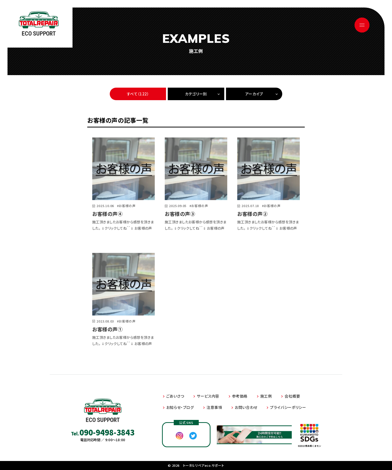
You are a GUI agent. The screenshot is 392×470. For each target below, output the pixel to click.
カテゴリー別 (196, 93)
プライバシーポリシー (288, 407)
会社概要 (292, 396)
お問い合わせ (246, 407)
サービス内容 (208, 396)
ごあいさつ (175, 396)
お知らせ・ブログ (180, 407)
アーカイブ (254, 93)
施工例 (266, 396)
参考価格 (240, 396)
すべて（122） (138, 93)
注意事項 (214, 407)
